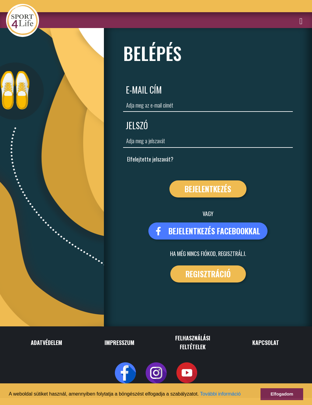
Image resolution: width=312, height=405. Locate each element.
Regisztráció (208, 273)
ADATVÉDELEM (46, 342)
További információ (220, 393)
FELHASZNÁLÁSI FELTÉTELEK (192, 342)
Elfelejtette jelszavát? (150, 159)
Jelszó (137, 125)
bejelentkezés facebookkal (208, 230)
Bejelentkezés (208, 188)
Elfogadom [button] (282, 394)
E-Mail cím (144, 89)
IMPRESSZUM (119, 342)
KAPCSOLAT (265, 342)
